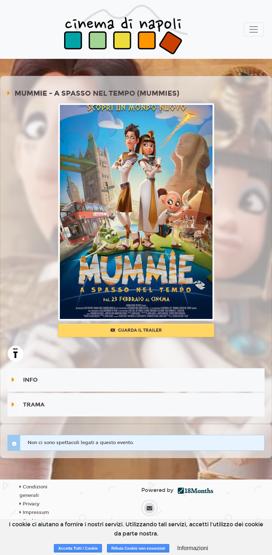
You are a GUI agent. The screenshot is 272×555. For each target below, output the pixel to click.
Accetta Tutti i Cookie (78, 548)
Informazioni (192, 548)
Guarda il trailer (136, 330)
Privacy (29, 504)
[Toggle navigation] (254, 29)
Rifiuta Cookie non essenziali (138, 548)
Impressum (34, 512)
